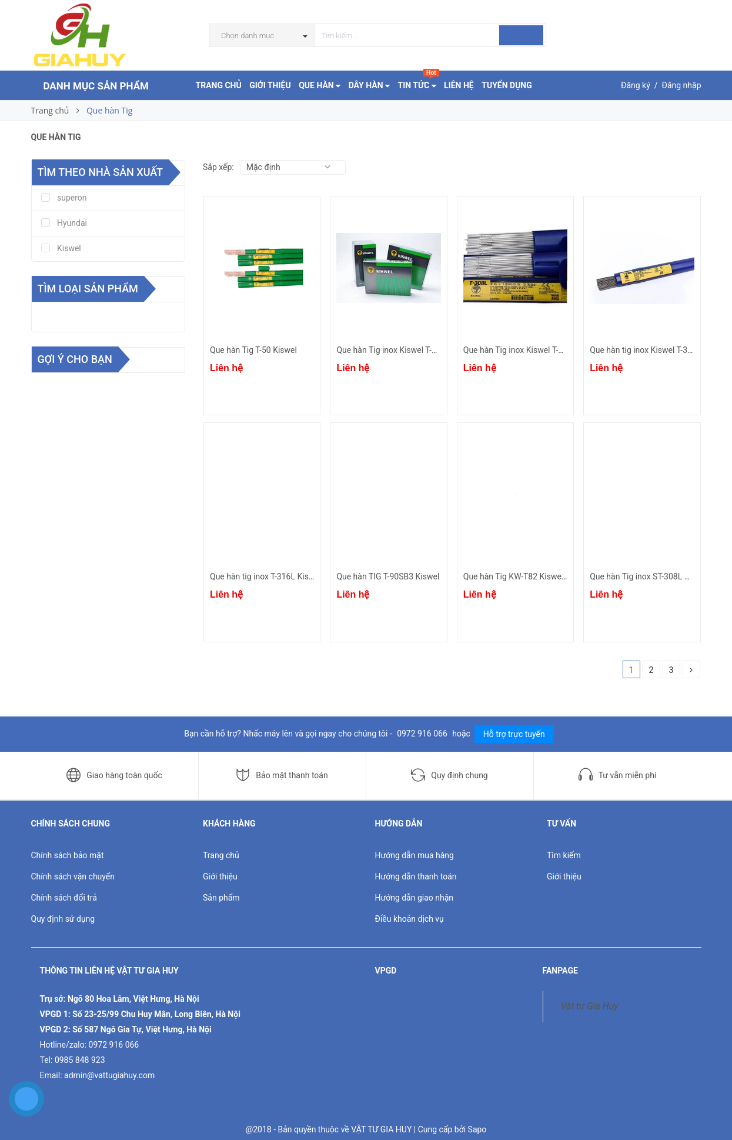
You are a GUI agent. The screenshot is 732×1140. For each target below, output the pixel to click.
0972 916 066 (423, 733)
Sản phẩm (221, 897)
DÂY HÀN (369, 85)
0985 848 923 (80, 1060)
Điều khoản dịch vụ (409, 919)
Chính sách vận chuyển (73, 876)
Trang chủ (221, 855)
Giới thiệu (220, 876)
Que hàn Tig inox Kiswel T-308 (517, 350)
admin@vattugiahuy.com (109, 1075)
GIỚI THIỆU (269, 85)
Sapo (477, 1129)
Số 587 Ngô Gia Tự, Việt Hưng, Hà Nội (141, 1029)
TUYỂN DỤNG (507, 85)
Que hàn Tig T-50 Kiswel (253, 350)
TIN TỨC (418, 82)
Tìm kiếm (564, 855)
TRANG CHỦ (219, 85)
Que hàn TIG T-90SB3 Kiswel (387, 576)
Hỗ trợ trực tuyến (514, 734)
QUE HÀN (319, 85)
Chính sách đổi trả (64, 897)
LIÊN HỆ (459, 85)
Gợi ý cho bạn (75, 359)
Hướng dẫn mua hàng (414, 855)
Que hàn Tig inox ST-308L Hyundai (652, 576)
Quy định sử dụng (63, 919)
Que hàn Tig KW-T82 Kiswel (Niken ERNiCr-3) (545, 576)
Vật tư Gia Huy (590, 1006)
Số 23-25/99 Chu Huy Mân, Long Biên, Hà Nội (156, 1014)
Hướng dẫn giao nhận (414, 897)
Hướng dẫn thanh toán (416, 876)
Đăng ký (635, 85)
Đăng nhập (681, 85)
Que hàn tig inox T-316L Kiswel (265, 576)
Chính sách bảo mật (67, 855)
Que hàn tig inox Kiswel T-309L (645, 350)
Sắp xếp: (218, 167)
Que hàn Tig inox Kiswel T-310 (390, 350)
